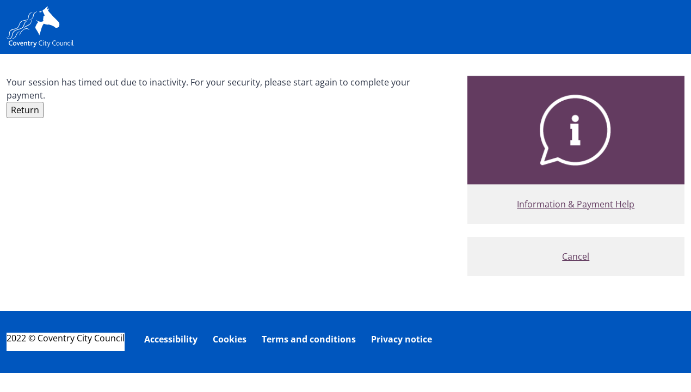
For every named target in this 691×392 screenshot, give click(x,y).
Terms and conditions (309, 339)
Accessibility (171, 339)
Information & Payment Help (575, 204)
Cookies (229, 339)
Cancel (575, 256)
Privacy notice (401, 339)
